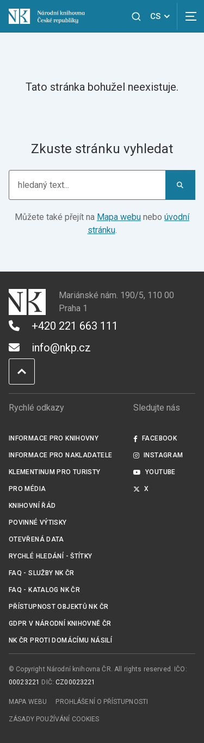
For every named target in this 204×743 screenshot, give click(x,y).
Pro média (27, 489)
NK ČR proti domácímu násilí (60, 640)
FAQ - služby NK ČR (42, 573)
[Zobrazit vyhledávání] (136, 16)
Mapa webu (119, 217)
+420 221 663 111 (63, 325)
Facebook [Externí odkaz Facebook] (155, 438)
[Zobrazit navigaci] (190, 16)
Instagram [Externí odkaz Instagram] (158, 455)
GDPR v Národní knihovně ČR (60, 623)
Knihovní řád (32, 505)
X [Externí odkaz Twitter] (141, 489)
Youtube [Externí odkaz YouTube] (154, 472)
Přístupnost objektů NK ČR (58, 606)
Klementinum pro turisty (55, 472)
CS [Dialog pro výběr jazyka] (162, 16)
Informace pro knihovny (53, 438)
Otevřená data (36, 539)
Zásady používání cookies (54, 719)
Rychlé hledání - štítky (50, 556)
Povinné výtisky (38, 522)
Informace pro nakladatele (60, 455)
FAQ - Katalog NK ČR (44, 590)
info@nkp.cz (50, 347)
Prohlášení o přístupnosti (101, 702)
